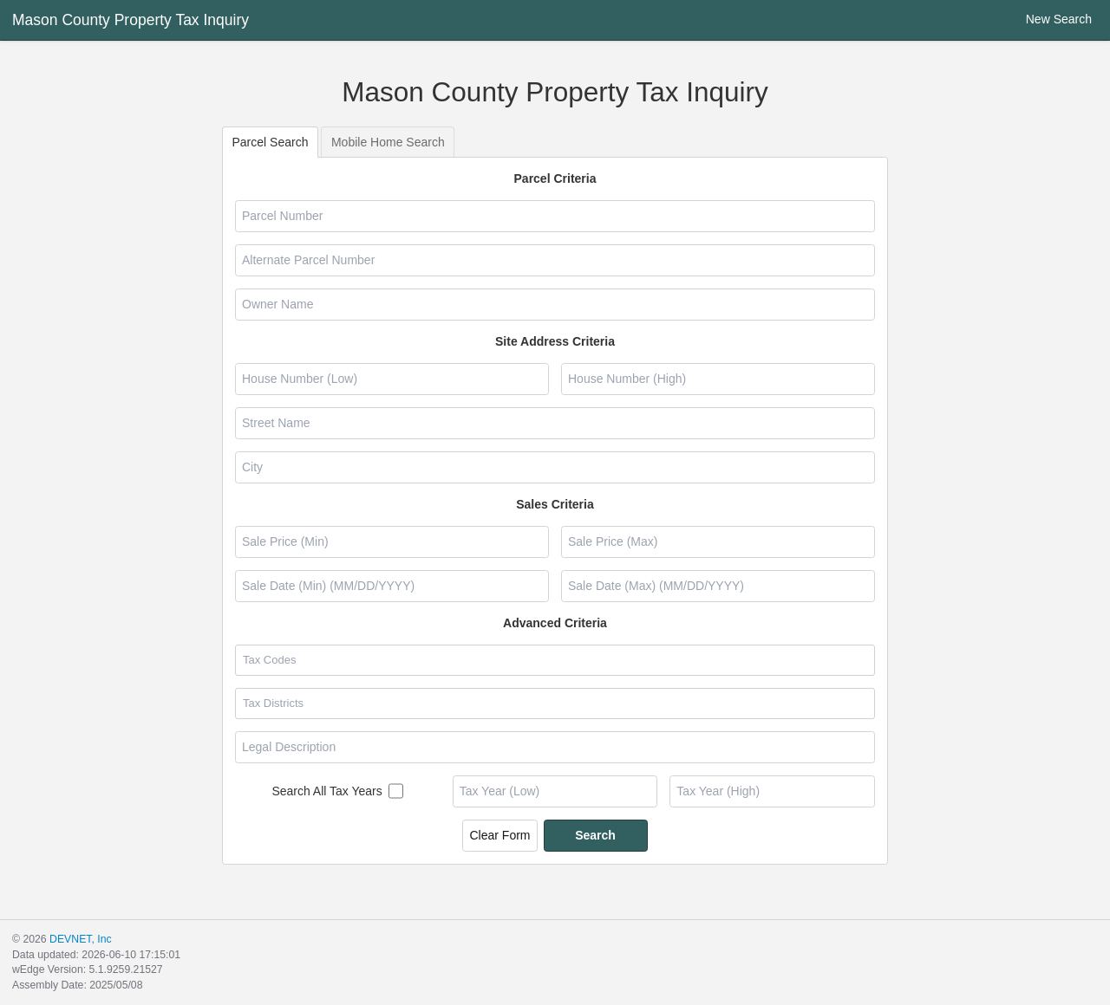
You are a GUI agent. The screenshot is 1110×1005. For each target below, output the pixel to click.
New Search (1048, 19)
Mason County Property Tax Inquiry (130, 20)
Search (595, 835)
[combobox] (554, 660)
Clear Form (499, 835)
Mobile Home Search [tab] (388, 142)
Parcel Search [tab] (270, 142)
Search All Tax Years (326, 791)
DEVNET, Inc (80, 939)
